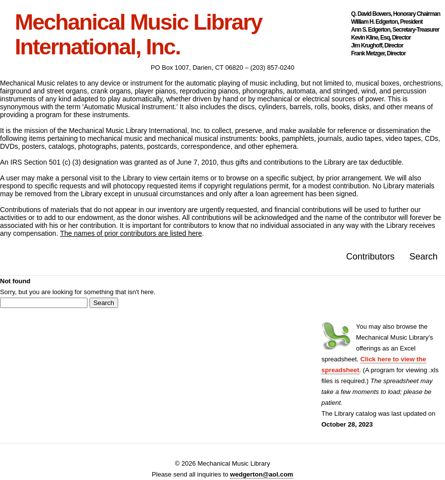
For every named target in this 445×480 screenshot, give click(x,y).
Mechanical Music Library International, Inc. (138, 34)
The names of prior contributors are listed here (131, 233)
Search (423, 257)
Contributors (370, 257)
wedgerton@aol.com (261, 474)
